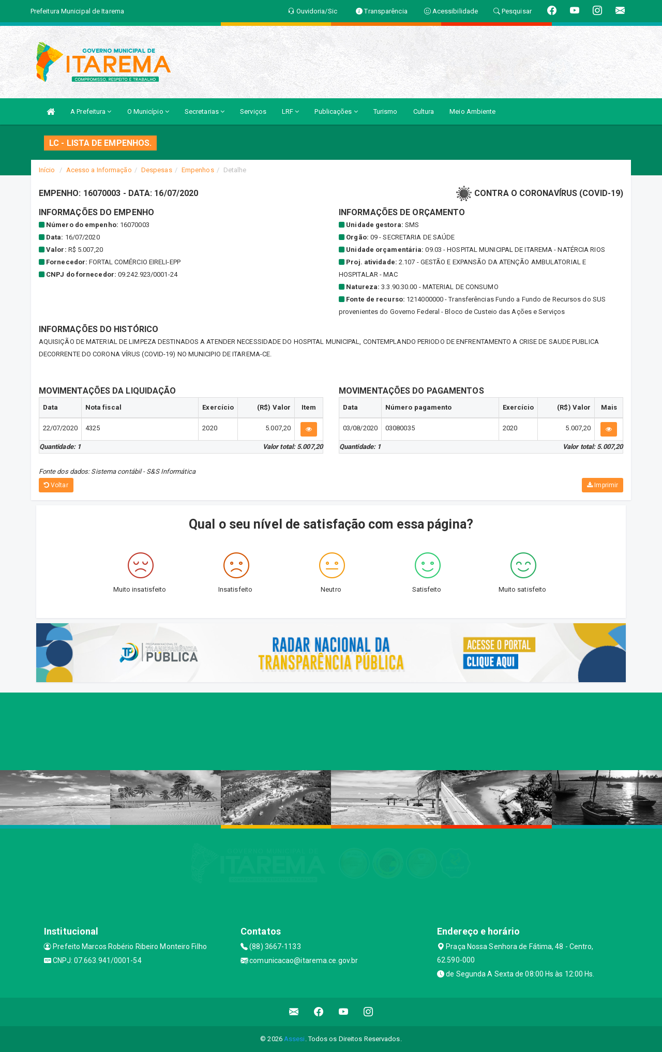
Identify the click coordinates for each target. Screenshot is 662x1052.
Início (47, 170)
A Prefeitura (90, 111)
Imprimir (602, 485)
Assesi (294, 1039)
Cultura (423, 111)
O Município (148, 111)
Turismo (385, 111)
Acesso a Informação (99, 170)
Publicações (335, 111)
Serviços (253, 111)
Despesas (156, 170)
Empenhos (198, 170)
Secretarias (204, 111)
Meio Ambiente (472, 111)
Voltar (56, 485)
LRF (290, 111)
